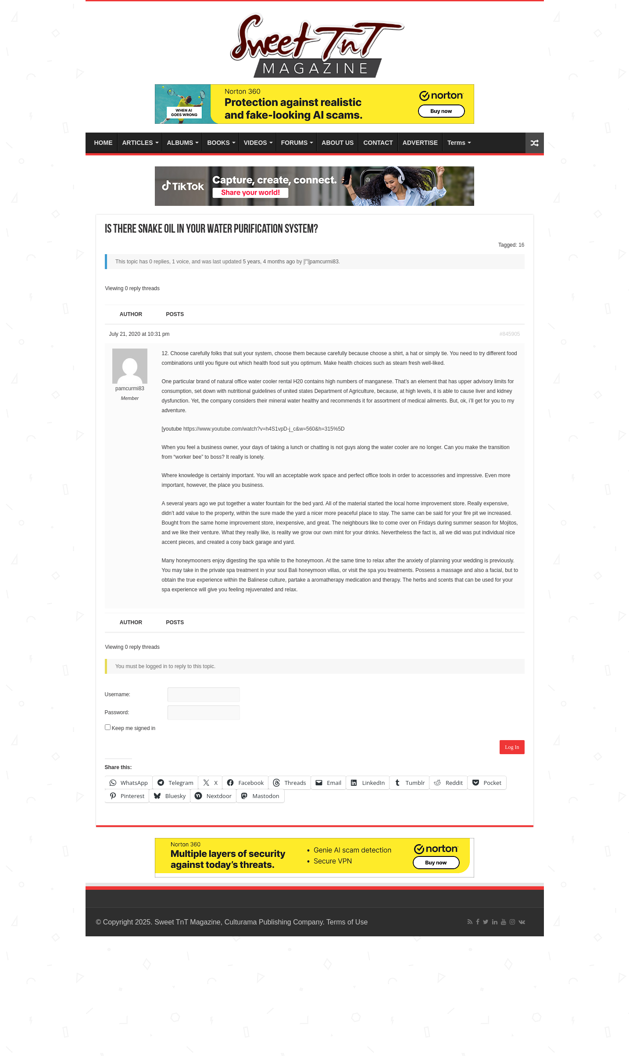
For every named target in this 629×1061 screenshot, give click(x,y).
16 (521, 245)
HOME (103, 142)
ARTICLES (137, 142)
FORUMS (294, 142)
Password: (117, 712)
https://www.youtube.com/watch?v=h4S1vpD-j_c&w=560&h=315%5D (264, 429)
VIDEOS (255, 142)
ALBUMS (180, 142)
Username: (118, 694)
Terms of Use (347, 922)
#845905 (510, 334)
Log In (512, 747)
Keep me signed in (133, 728)
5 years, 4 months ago (269, 262)
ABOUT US (338, 142)
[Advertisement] (263, 997)
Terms (456, 142)
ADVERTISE (420, 142)
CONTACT (378, 142)
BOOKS (218, 142)
